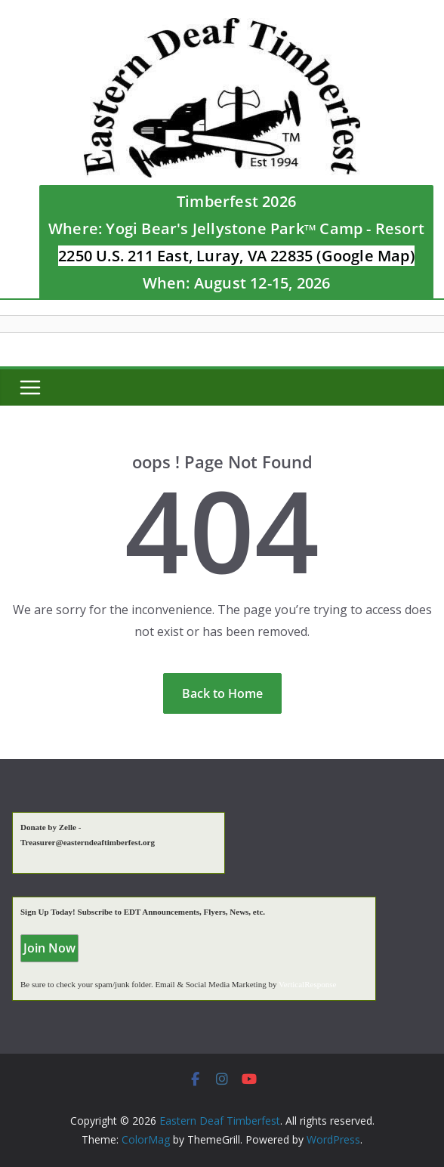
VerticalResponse (307, 984)
